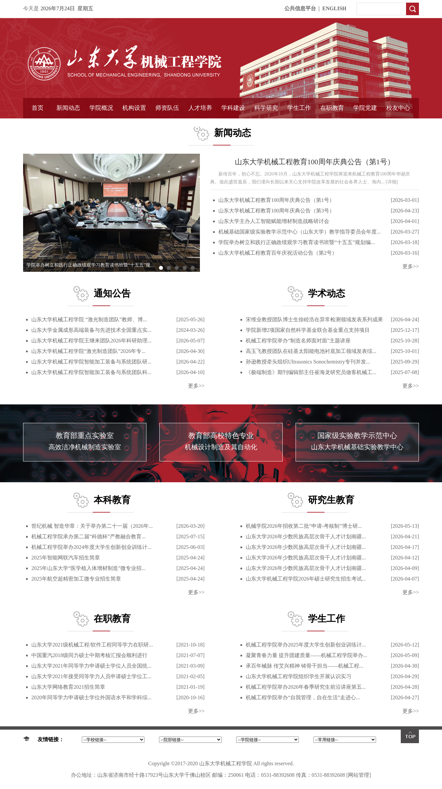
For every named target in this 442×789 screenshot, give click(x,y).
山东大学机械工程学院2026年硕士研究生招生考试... (306, 579)
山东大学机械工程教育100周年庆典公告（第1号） (315, 162)
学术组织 (134, 124)
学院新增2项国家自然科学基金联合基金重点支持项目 (308, 330)
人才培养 (200, 108)
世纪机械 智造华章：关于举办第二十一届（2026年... (92, 526)
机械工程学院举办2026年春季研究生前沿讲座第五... (306, 687)
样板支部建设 (365, 124)
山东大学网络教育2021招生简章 (68, 687)
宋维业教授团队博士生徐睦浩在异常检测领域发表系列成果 (314, 319)
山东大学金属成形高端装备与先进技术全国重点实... (91, 330)
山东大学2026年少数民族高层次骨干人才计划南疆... (306, 536)
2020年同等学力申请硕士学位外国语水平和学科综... (91, 697)
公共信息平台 (300, 8)
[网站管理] (358, 775)
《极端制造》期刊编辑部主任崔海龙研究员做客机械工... (311, 372)
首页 (38, 108)
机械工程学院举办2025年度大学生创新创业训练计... (306, 644)
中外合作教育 (332, 124)
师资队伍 (167, 108)
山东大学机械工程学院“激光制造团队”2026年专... (88, 351)
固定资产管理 (266, 124)
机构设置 (134, 108)
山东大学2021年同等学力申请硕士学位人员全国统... (91, 666)
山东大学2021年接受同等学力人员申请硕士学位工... (91, 676)
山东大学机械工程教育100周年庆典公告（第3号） (276, 210)
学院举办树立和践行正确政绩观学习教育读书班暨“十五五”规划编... (296, 242)
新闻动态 (68, 108)
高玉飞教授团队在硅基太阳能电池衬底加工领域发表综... (311, 351)
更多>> (410, 266)
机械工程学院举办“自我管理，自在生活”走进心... (303, 697)
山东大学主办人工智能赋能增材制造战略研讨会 (273, 221)
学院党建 (365, 108)
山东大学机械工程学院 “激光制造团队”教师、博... (89, 319)
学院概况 (101, 108)
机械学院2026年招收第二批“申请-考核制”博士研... (304, 526)
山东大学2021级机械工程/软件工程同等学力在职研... (92, 644)
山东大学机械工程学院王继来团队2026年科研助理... (91, 340)
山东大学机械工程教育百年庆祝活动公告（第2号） (277, 253)
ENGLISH (334, 8)
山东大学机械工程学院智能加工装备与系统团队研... (91, 361)
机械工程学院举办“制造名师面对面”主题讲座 (298, 340)
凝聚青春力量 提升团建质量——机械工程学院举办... (306, 655)
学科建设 (233, 108)
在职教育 (332, 108)
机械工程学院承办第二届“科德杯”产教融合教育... (88, 536)
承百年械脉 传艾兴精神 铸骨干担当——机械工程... (304, 666)
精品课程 (200, 124)
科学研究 (266, 108)
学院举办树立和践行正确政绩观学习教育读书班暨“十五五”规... (90, 265)
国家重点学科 (233, 124)
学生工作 (299, 108)
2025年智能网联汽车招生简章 (65, 557)
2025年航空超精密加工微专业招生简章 (76, 579)
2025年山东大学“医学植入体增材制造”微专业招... (88, 568)
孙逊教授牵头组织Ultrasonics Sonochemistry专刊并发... (308, 361)
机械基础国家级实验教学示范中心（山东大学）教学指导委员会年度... (299, 232)
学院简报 (68, 124)
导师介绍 (167, 124)
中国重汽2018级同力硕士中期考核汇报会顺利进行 (89, 655)
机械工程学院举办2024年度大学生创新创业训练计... (91, 547)
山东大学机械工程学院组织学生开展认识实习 (298, 676)
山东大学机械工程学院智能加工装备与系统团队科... (91, 372)
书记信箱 (101, 124)
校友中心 (398, 108)
